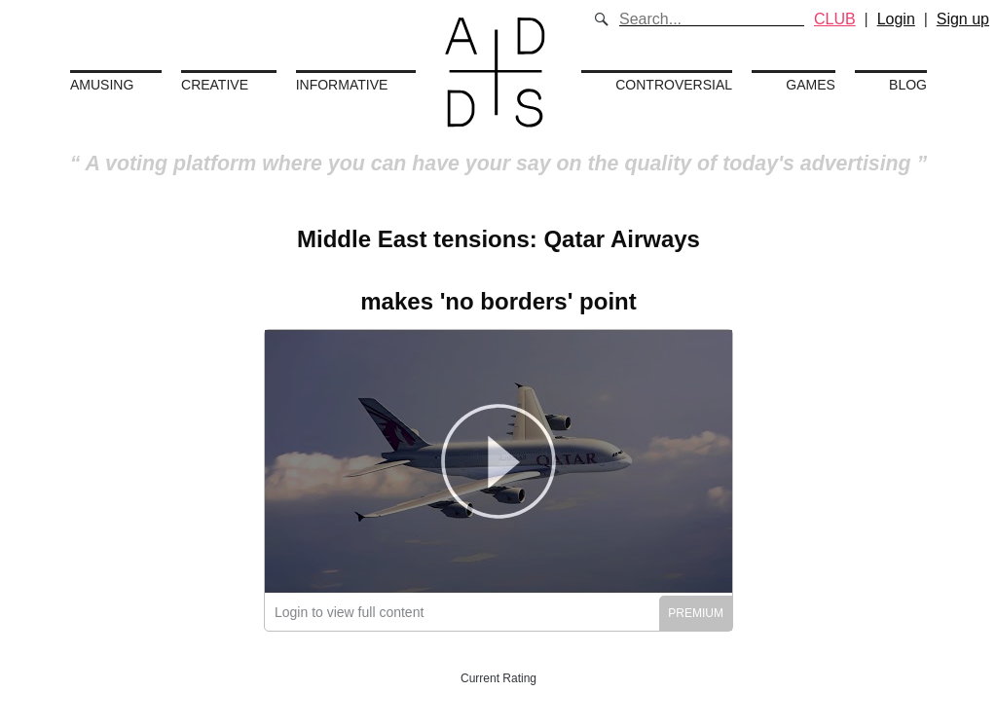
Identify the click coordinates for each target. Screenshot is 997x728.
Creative (214, 84)
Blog (908, 84)
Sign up (963, 19)
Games (810, 84)
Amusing (101, 84)
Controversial (673, 84)
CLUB (835, 19)
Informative (342, 84)
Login (896, 19)
